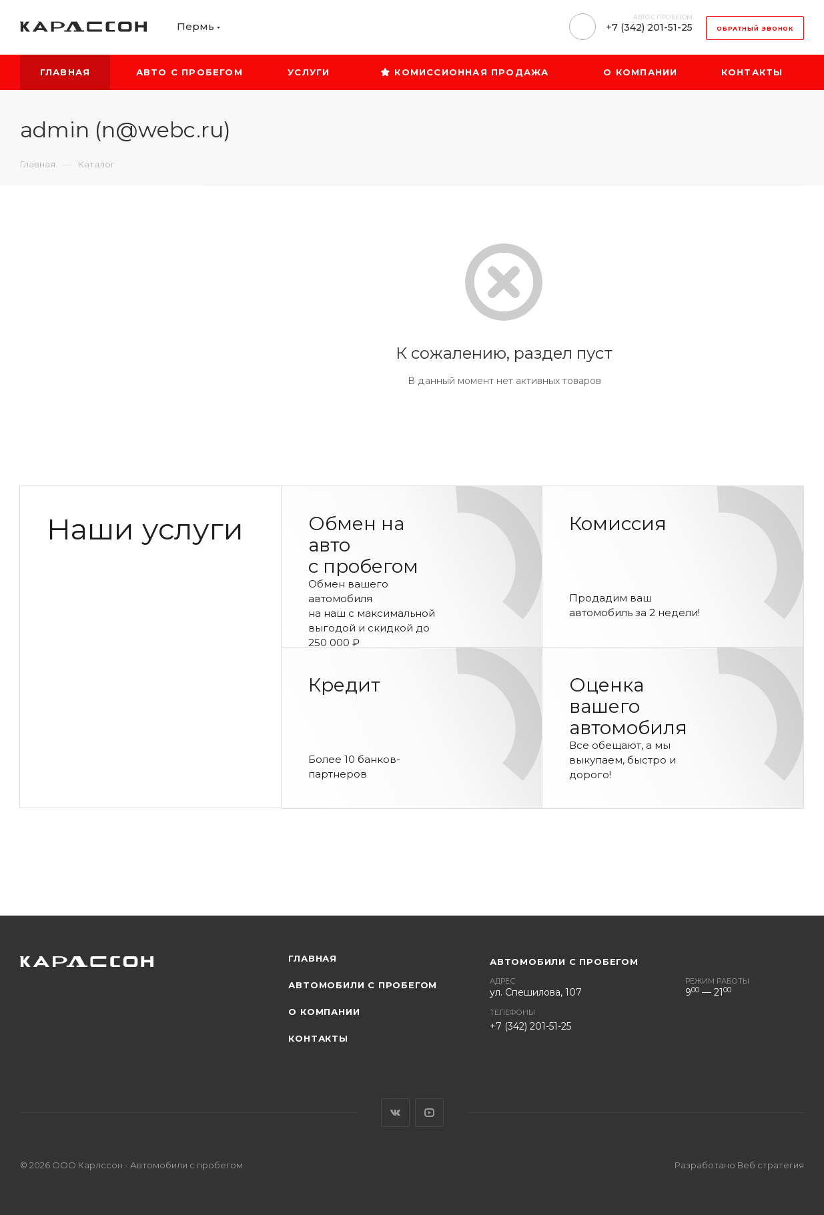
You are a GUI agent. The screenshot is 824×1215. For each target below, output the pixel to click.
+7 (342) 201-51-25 (649, 27)
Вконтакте (395, 1112)
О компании (324, 1011)
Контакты (318, 1038)
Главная (312, 958)
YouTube (429, 1112)
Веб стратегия (770, 1165)
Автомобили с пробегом (362, 985)
